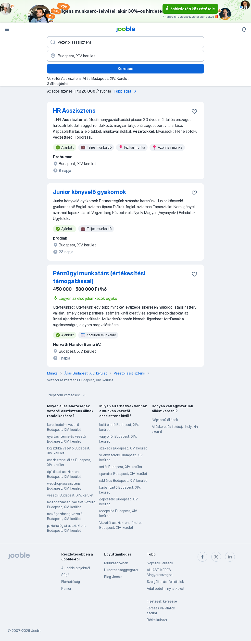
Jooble (36, 631)
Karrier (66, 588)
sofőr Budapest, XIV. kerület (120, 467)
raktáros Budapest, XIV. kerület (123, 480)
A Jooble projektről (75, 568)
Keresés (125, 68)
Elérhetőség (70, 582)
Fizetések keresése (162, 601)
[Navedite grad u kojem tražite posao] (125, 56)
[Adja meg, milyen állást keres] (125, 42)
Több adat (125, 91)
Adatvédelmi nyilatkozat (166, 588)
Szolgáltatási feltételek (165, 582)
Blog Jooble (113, 577)
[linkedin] (230, 557)
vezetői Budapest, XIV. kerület (70, 495)
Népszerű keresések (68, 395)
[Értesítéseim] (244, 29)
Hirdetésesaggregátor (121, 570)
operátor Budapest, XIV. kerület (123, 474)
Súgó (65, 575)
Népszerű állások (165, 420)
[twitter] (216, 557)
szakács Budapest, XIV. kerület (123, 448)
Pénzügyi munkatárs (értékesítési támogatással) (99, 277)
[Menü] (7, 29)
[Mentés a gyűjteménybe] (194, 111)
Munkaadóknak (116, 563)
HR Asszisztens (74, 110)
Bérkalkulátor (157, 620)
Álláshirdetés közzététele (190, 8)
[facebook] (202, 557)
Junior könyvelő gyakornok (89, 191)
